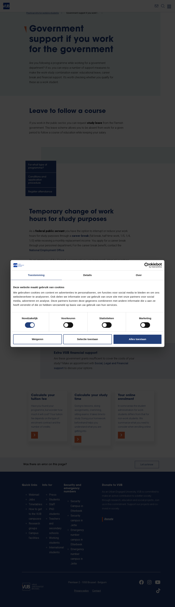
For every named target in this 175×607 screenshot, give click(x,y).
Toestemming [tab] (36, 275)
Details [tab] (87, 275)
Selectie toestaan (87, 339)
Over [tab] (139, 275)
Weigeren (37, 339)
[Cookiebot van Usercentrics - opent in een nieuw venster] (147, 265)
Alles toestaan (137, 339)
